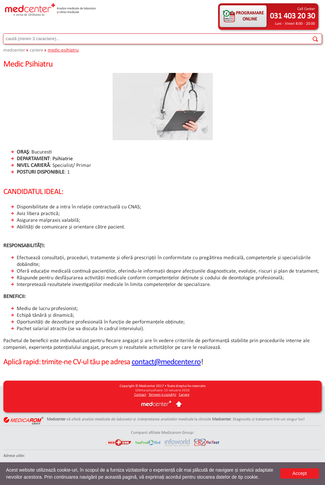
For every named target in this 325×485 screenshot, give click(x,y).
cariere (36, 50)
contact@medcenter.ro (166, 362)
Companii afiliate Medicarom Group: (162, 432)
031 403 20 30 (292, 16)
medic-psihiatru (63, 50)
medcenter (14, 50)
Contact (140, 395)
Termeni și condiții (162, 395)
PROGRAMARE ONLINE (250, 16)
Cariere (184, 395)
